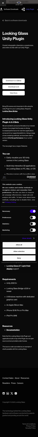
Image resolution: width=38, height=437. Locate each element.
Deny (19, 258)
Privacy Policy (31, 426)
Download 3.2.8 (13, 87)
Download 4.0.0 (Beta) (13, 81)
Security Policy (30, 428)
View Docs (13, 93)
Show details (27, 238)
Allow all (19, 245)
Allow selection (19, 251)
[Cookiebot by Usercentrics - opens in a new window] (27, 177)
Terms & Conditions (29, 424)
